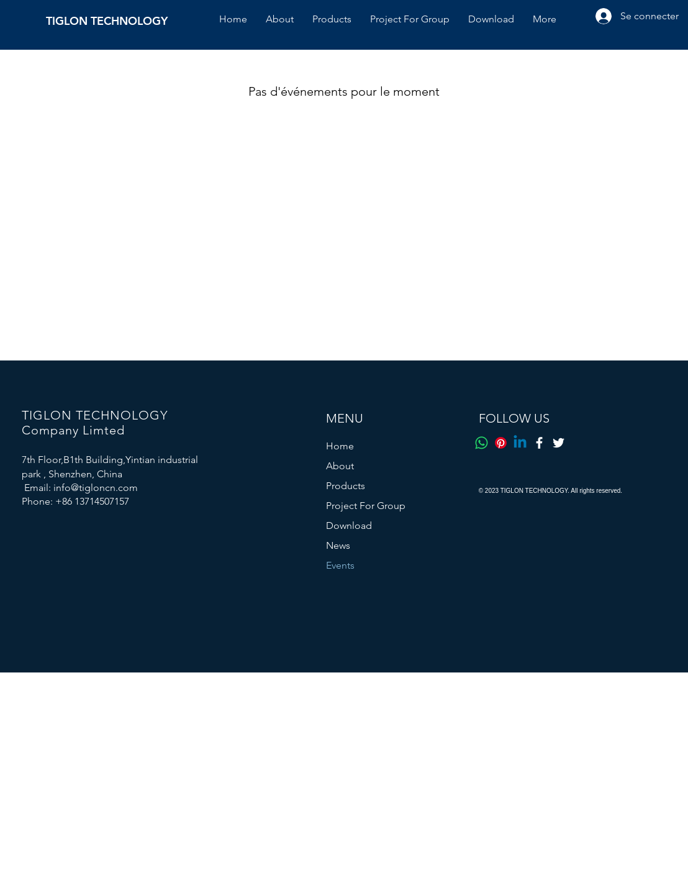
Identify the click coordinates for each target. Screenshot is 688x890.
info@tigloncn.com (95, 487)
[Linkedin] (520, 443)
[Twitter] (558, 443)
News (338, 545)
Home (340, 446)
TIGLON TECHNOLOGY (107, 21)
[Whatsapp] (481, 443)
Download (349, 525)
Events (340, 565)
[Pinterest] (501, 443)
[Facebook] (539, 443)
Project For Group (365, 506)
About (340, 466)
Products (345, 486)
